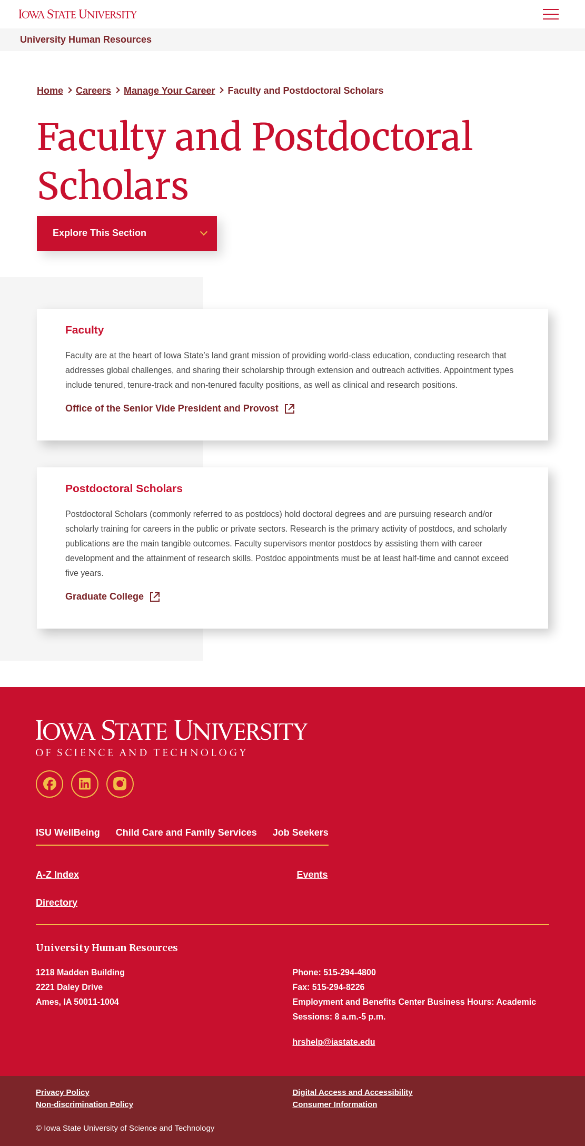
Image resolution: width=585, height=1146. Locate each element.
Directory (56, 902)
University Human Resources (86, 39)
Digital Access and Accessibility (353, 1092)
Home (50, 90)
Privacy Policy (63, 1092)
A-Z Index (57, 874)
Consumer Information (335, 1104)
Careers (93, 90)
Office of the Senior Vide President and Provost (172, 408)
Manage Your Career (169, 90)
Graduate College (104, 596)
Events (312, 874)
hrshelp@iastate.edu (334, 1041)
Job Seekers (301, 832)
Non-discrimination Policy (84, 1104)
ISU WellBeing (68, 832)
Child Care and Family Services (186, 832)
